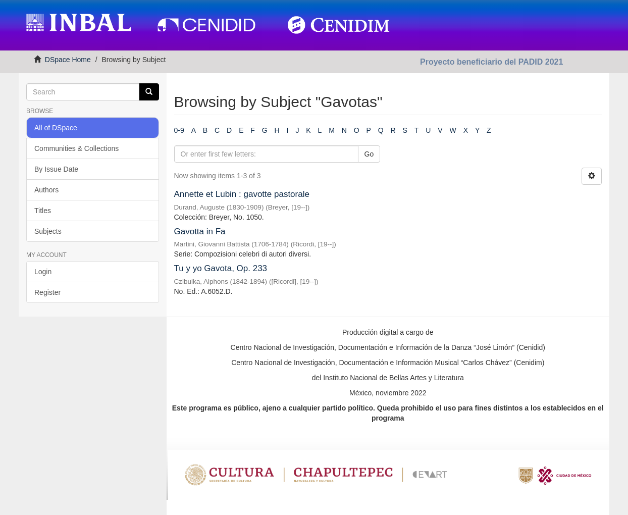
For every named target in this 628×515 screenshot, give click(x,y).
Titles (42, 211)
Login (42, 272)
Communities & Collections (76, 148)
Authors (46, 190)
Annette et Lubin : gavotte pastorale (241, 194)
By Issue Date (56, 169)
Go (369, 154)
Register (47, 292)
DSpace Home (68, 60)
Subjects (48, 231)
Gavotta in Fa (200, 231)
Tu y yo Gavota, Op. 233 (221, 268)
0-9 (179, 130)
